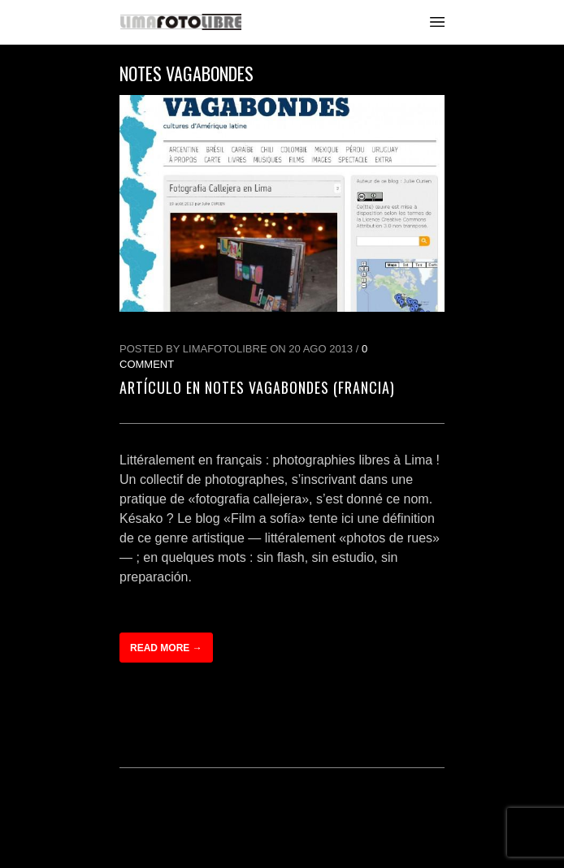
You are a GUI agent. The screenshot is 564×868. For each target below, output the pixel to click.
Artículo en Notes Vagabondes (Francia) (257, 387)
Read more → (166, 648)
